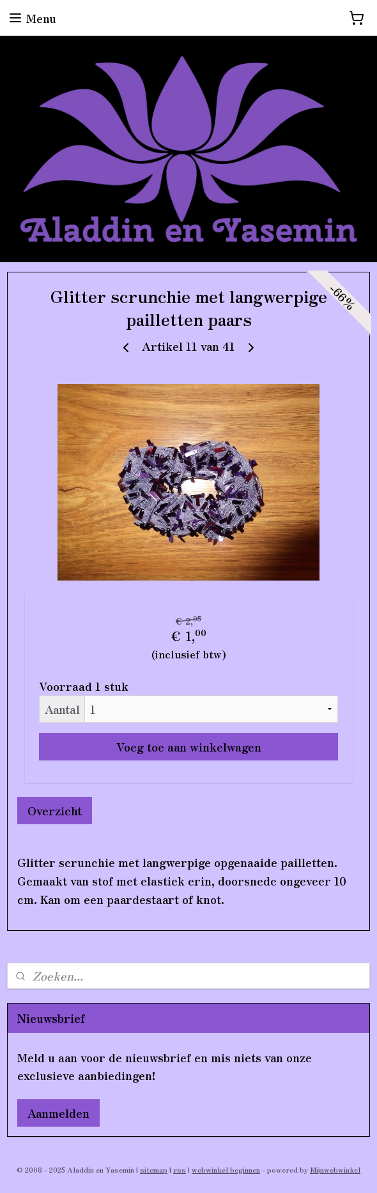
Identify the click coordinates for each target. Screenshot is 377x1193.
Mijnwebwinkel (335, 1169)
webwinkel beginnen (226, 1169)
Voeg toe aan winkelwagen (188, 746)
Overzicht (54, 810)
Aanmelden (58, 1112)
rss (179, 1169)
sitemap (153, 1169)
